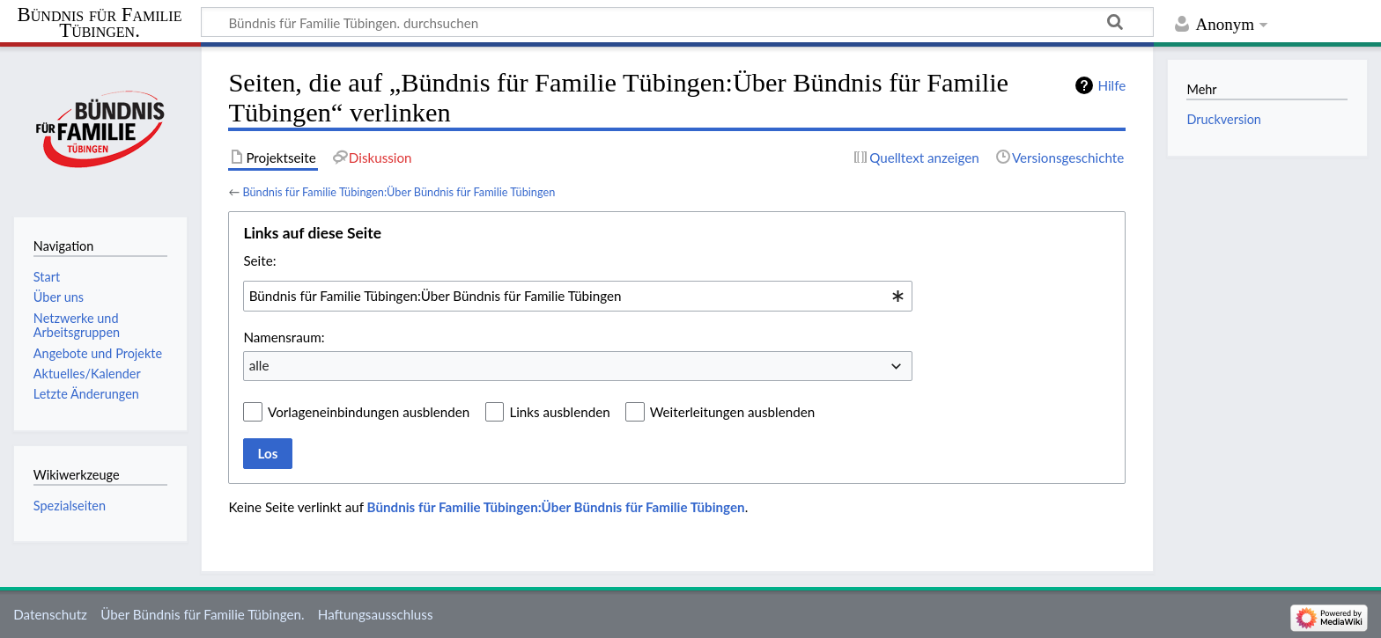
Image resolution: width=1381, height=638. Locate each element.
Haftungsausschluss (375, 614)
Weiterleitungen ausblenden (732, 412)
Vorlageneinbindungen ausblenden (368, 412)
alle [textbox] (259, 365)
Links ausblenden (559, 412)
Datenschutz (50, 614)
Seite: (259, 260)
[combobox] (577, 296)
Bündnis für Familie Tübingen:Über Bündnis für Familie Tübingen (398, 192)
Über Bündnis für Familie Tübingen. (202, 614)
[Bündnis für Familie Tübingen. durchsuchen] (677, 22)
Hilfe (1111, 85)
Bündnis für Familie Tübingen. (100, 23)
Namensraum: (283, 337)
